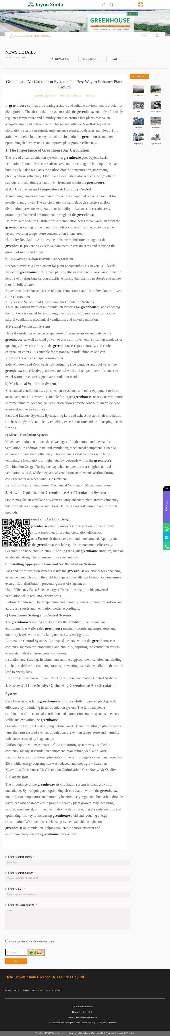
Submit (16, 961)
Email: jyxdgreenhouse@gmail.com (82, 1017)
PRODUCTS (37, 990)
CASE (47, 990)
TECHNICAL (45, 36)
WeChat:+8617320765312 (82, 1007)
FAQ (114, 58)
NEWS (36, 36)
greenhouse (17, 105)
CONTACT (57, 990)
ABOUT (17, 990)
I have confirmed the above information (31, 941)
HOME (29, 36)
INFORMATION (60, 58)
